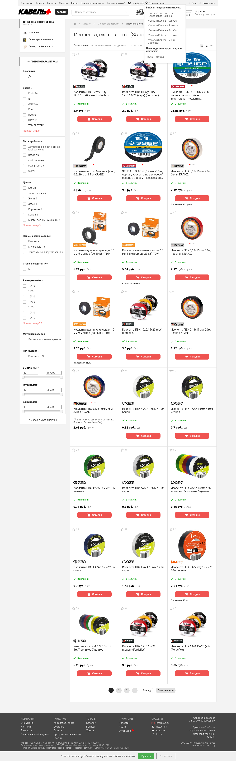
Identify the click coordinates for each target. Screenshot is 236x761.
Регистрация (207, 3)
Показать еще (32, 130)
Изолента (31, 33)
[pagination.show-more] (166, 690)
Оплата (74, 3)
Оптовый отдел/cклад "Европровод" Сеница (160, 14)
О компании (26, 3)
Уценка (90, 730)
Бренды (90, 726)
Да (29, 76)
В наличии (30, 71)
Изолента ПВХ (36, 356)
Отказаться (165, 756)
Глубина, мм (31, 385)
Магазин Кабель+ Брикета (163, 25)
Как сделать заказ (64, 722)
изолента (33, 155)
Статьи (58, 738)
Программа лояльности (92, 3)
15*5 (31, 307)
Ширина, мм (31, 402)
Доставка (63, 3)
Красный (33, 214)
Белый (32, 187)
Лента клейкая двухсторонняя (45, 252)
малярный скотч (37, 165)
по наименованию (101, 45)
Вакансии (26, 730)
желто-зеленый (37, 193)
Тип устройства (33, 141)
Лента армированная (38, 40)
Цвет (27, 182)
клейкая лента (36, 160)
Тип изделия (31, 351)
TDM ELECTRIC (36, 125)
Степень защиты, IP (35, 263)
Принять (146, 756)
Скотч (31, 171)
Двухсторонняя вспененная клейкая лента (44, 148)
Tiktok (157, 734)
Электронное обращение (35, 734)
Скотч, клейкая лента (38, 47)
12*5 (31, 291)
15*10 (31, 296)
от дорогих (136, 45)
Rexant (32, 114)
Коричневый (35, 209)
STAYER (32, 120)
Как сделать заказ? (116, 3)
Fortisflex (33, 93)
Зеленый (33, 204)
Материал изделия (35, 334)
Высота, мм (31, 367)
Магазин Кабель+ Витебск (163, 30)
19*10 (31, 312)
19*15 (31, 318)
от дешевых (121, 45)
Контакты (51, 3)
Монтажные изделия (108, 23)
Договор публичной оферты (204, 735)
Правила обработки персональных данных (202, 728)
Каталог (86, 23)
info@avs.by (160, 722)
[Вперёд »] (146, 690)
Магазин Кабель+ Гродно (162, 35)
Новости (39, 3)
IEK (30, 98)
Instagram (159, 726)
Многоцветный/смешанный (44, 220)
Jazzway (33, 104)
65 (29, 269)
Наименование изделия (38, 236)
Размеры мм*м (33, 280)
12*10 (31, 285)
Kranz (31, 109)
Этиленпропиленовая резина (44, 339)
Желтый (32, 198)
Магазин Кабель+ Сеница (162, 20)
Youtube (158, 730)
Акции (122, 726)
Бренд (27, 88)
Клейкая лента (36, 246)
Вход (192, 3)
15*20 (31, 302)
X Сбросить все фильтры (43, 420)
